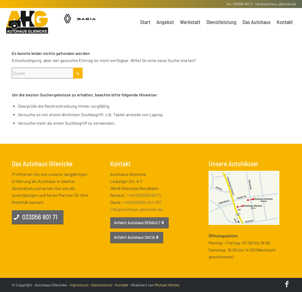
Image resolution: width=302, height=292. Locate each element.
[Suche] (47, 73)
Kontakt (121, 285)
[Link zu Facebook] (286, 283)
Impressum (79, 285)
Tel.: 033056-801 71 (239, 4)
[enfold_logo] (27, 22)
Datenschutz (101, 285)
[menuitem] (145, 22)
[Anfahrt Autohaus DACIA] (136, 237)
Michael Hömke (167, 285)
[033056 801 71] (37, 217)
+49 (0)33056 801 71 (144, 195)
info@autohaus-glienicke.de (275, 4)
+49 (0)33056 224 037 (142, 202)
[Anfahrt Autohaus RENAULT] (139, 223)
